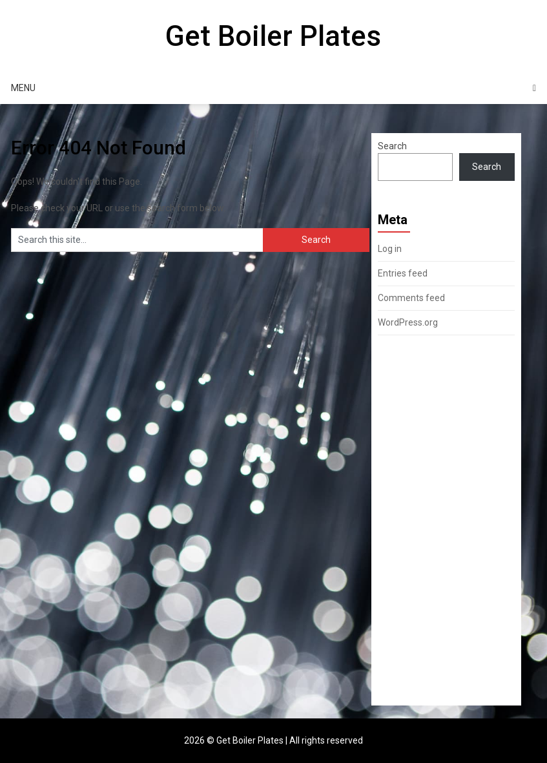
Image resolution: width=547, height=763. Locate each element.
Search (392, 146)
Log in (390, 249)
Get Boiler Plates (273, 36)
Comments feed (411, 298)
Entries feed (403, 273)
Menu (23, 88)
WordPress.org (408, 322)
